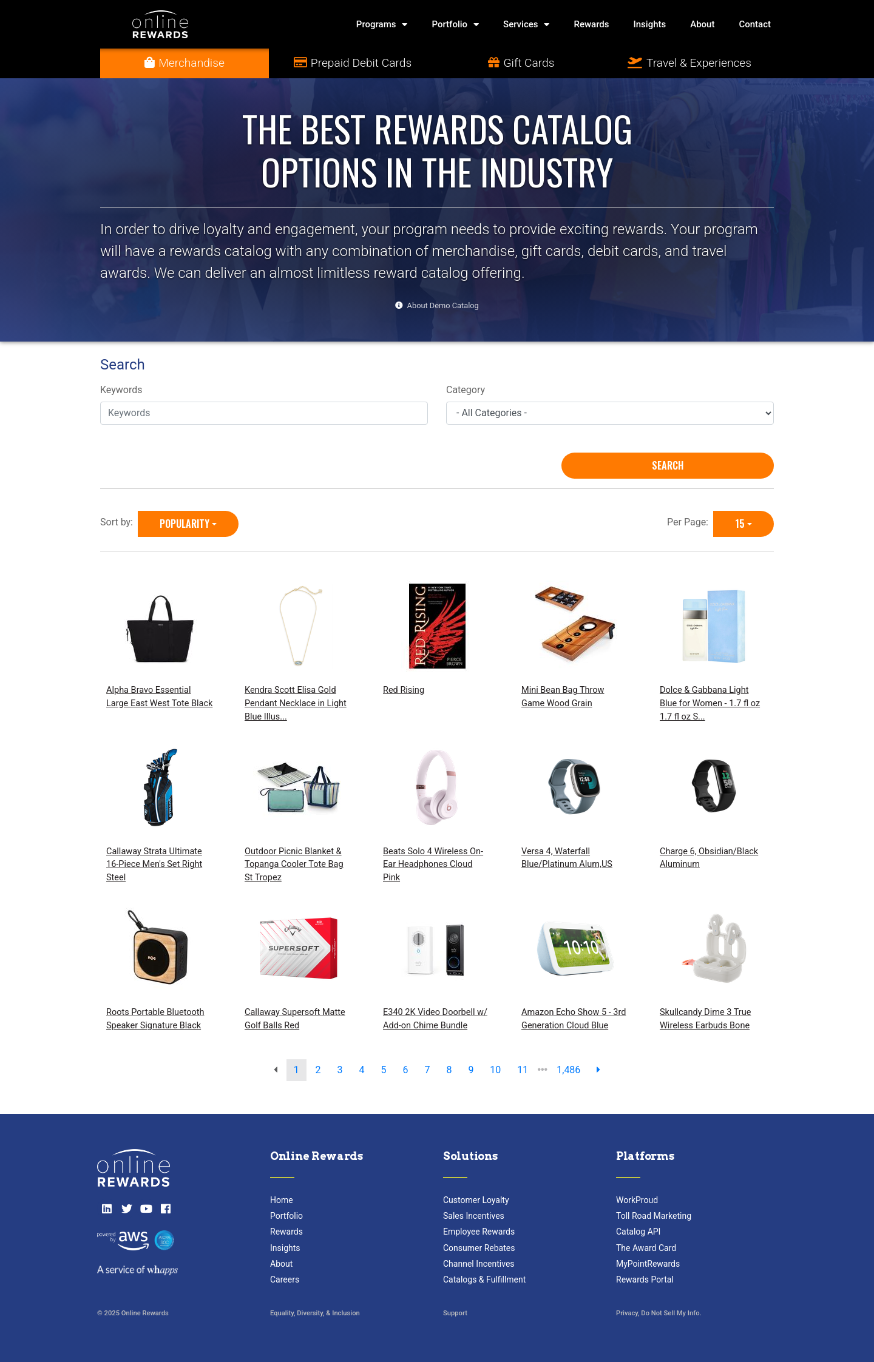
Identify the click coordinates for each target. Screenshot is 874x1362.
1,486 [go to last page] (568, 1070)
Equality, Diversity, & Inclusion (315, 1313)
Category (465, 390)
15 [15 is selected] (740, 523)
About (702, 24)
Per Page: (690, 522)
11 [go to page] (522, 1070)
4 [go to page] (362, 1070)
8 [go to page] (449, 1070)
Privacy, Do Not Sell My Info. (659, 1313)
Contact (755, 24)
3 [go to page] (340, 1070)
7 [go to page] (427, 1070)
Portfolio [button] (455, 24)
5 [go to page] (384, 1070)
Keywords (121, 390)
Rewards (591, 24)
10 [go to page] (495, 1070)
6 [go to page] (405, 1070)
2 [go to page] (318, 1070)
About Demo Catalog (443, 305)
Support (455, 1313)
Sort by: (119, 522)
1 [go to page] (296, 1070)
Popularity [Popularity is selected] (184, 523)
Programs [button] (382, 24)
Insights (650, 24)
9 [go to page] (470, 1070)
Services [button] (526, 24)
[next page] (598, 1070)
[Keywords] (264, 413)
